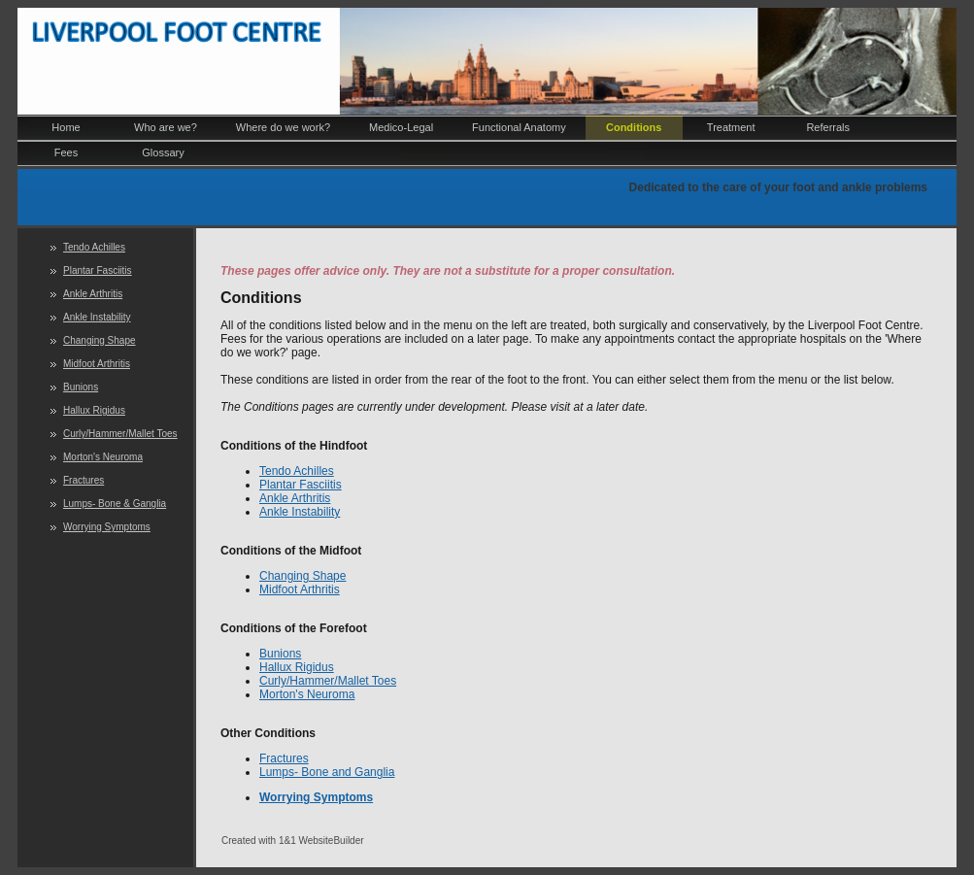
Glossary (163, 152)
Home (65, 127)
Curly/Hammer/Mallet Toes (120, 433)
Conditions (633, 127)
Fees (66, 152)
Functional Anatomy (519, 127)
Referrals (828, 127)
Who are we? (165, 127)
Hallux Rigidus (94, 410)
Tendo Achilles (94, 247)
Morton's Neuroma (103, 457)
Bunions (80, 387)
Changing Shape (99, 340)
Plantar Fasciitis (97, 270)
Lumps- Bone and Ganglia (326, 772)
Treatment (731, 127)
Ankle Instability (96, 317)
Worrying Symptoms (107, 527)
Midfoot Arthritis (96, 363)
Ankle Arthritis (92, 293)
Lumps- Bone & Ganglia (114, 503)
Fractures (83, 480)
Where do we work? (283, 127)
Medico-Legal (401, 127)
